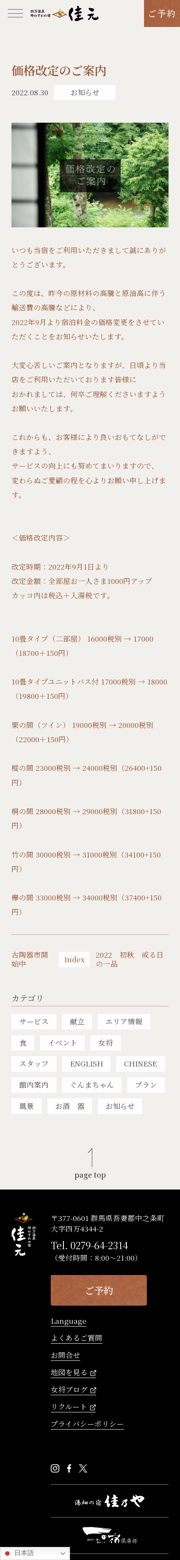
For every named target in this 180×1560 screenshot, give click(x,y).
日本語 (18, 1553)
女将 (105, 1042)
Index (74, 959)
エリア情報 (124, 1021)
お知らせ (120, 1106)
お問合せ (65, 1355)
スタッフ (34, 1063)
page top (90, 1173)
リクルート (69, 1407)
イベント (62, 1042)
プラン (146, 1085)
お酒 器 (70, 1106)
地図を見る (69, 1373)
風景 (26, 1106)
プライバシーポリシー (87, 1424)
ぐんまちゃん (92, 1085)
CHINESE (140, 1063)
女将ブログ (69, 1390)
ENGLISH (86, 1063)
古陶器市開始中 (29, 959)
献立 (77, 1021)
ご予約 (162, 13)
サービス (34, 1021)
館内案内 (34, 1085)
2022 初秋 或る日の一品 (130, 959)
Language (68, 1321)
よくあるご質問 (76, 1338)
